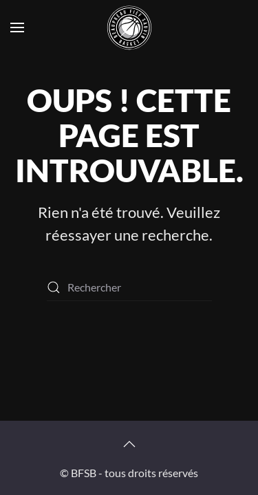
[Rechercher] (129, 287)
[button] (17, 27)
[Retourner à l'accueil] (129, 27)
